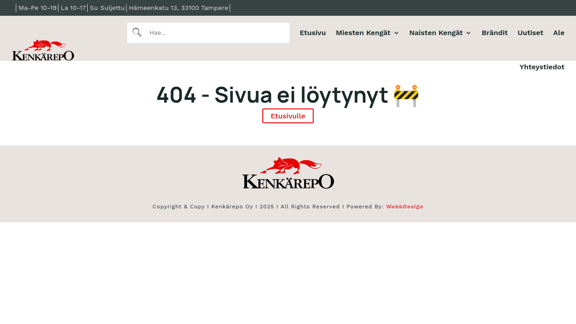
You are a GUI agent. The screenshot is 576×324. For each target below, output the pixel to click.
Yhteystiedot (542, 67)
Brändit (495, 32)
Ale (558, 32)
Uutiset (530, 32)
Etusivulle (287, 116)
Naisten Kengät (436, 32)
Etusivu (313, 32)
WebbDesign (404, 206)
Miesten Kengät (363, 32)
